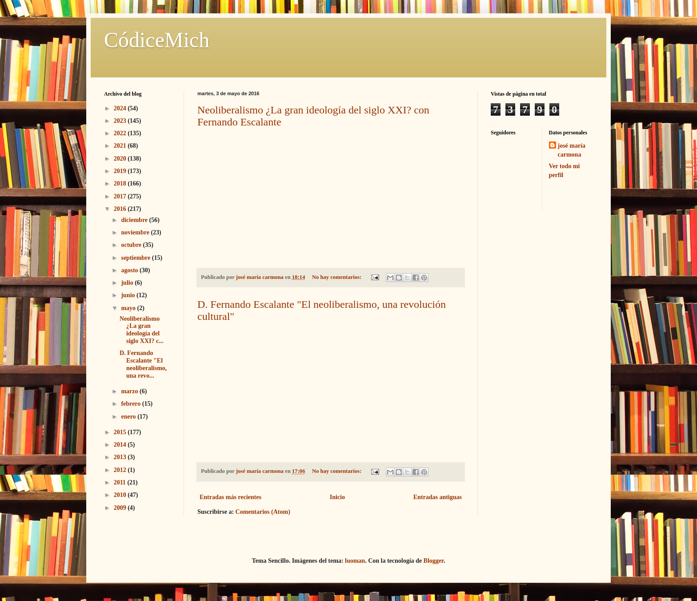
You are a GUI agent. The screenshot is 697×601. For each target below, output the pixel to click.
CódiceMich (156, 40)
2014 (121, 444)
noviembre (136, 232)
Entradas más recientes (230, 497)
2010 (121, 495)
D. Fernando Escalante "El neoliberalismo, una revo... (143, 364)
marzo (130, 391)
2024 (121, 108)
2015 (121, 432)
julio (128, 282)
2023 (121, 120)
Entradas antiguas (437, 497)
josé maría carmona (572, 150)
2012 (121, 470)
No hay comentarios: (337, 277)
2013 (121, 457)
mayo (129, 308)
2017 (121, 196)
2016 (121, 209)
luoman (355, 560)
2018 (121, 183)
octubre (132, 245)
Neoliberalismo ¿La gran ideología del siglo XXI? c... (142, 329)
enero (129, 416)
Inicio (337, 497)
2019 (121, 171)
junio (128, 295)
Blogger (434, 560)
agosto (130, 270)
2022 (121, 133)
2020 (121, 158)
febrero (131, 403)
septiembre (136, 257)
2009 (121, 507)
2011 (121, 482)
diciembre (135, 220)
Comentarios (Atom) (263, 511)
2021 (121, 145)
